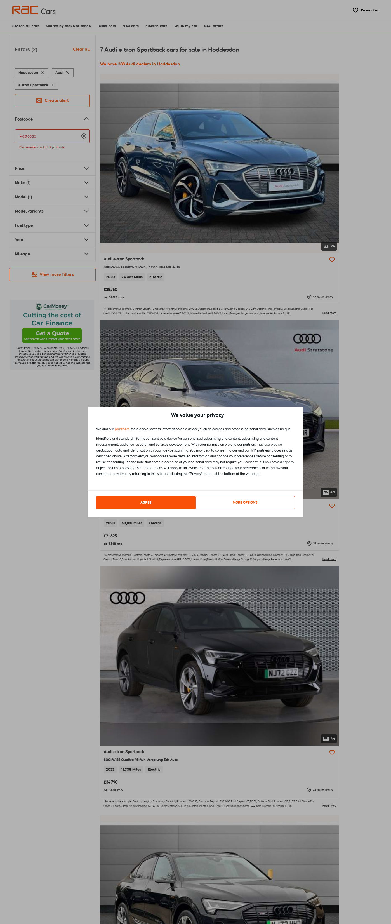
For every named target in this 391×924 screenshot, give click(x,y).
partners (122, 430)
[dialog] (195, 462)
